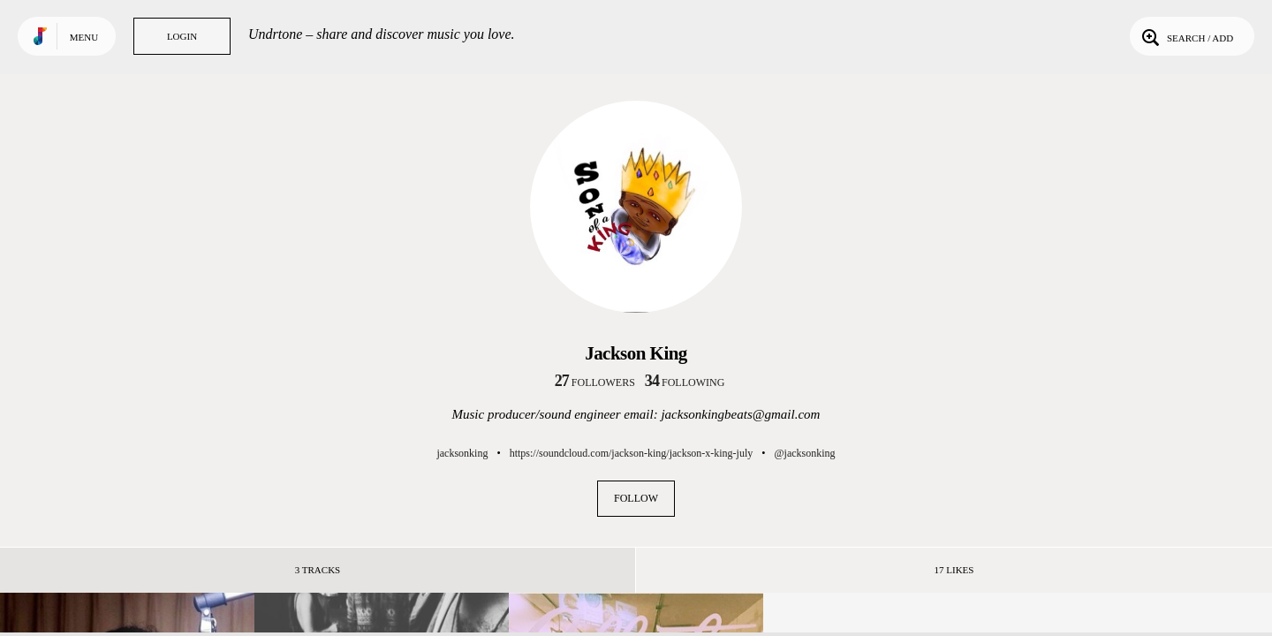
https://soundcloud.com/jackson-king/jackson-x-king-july (631, 453)
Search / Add (1186, 36)
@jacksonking (805, 453)
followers (595, 382)
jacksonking (462, 453)
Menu (84, 37)
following (685, 382)
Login (182, 36)
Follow (636, 498)
